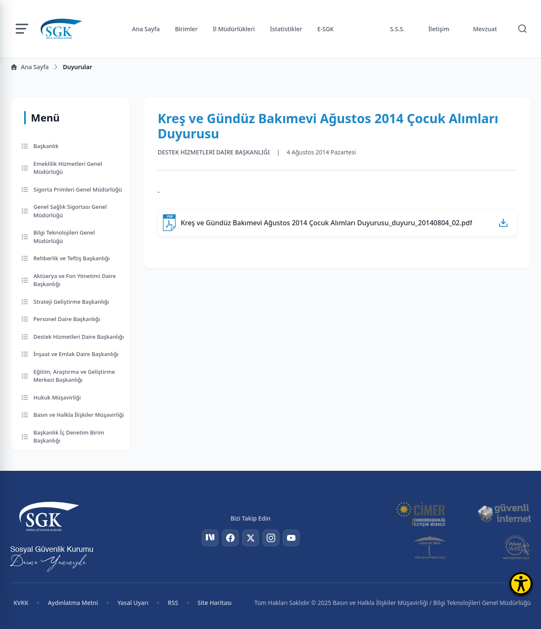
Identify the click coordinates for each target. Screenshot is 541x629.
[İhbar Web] (516, 547)
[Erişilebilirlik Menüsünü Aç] (521, 583)
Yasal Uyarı (132, 603)
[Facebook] (230, 537)
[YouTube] (291, 537)
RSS (173, 603)
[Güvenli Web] (430, 547)
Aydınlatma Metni (73, 603)
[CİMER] (420, 513)
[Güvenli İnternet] (504, 513)
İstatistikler (286, 29)
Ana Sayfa (146, 29)
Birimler (186, 29)
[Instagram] (270, 537)
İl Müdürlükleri (234, 29)
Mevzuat (485, 29)
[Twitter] (250, 537)
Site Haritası (214, 603)
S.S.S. (397, 29)
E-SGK (325, 29)
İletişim (438, 29)
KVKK (21, 603)
